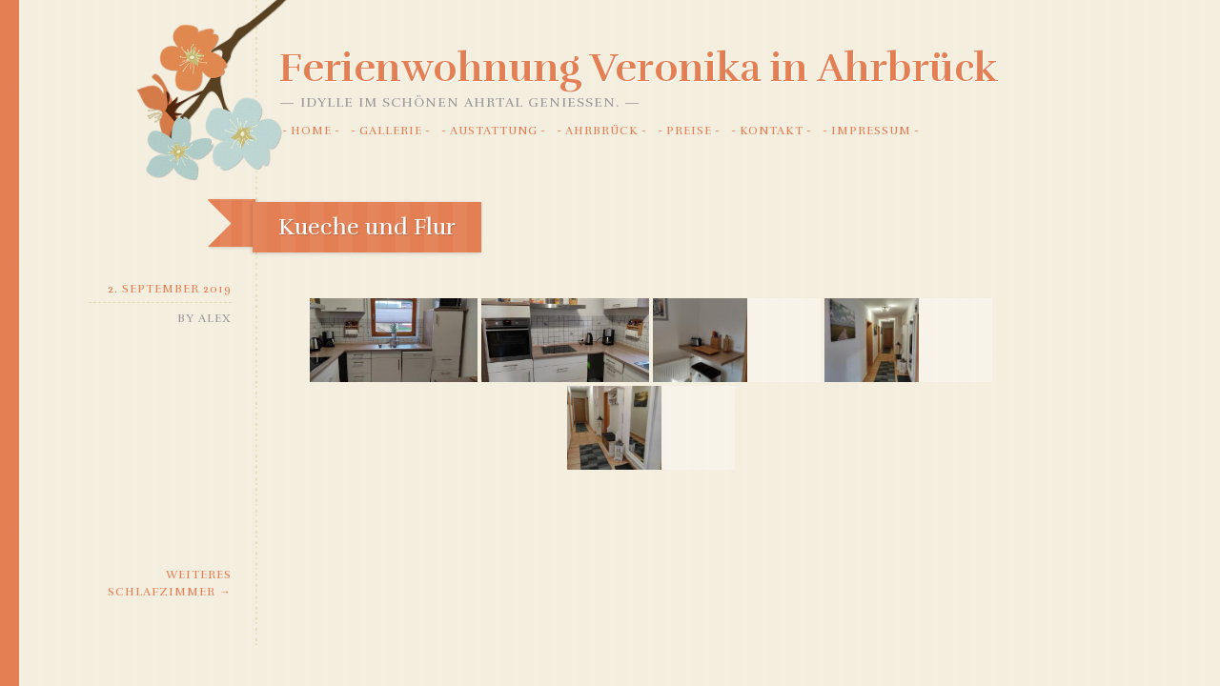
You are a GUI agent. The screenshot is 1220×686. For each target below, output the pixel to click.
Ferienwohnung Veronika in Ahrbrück (638, 67)
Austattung (494, 130)
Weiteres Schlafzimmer (170, 583)
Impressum (871, 130)
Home (311, 130)
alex (215, 318)
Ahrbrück (602, 130)
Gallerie (390, 130)
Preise (689, 130)
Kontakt (771, 130)
